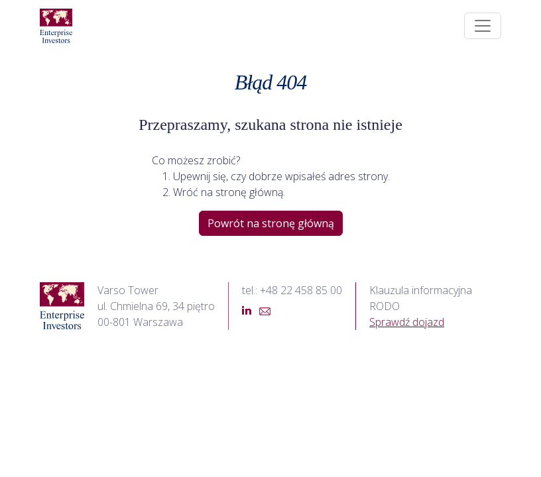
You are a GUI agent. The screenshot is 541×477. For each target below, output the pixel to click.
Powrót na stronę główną (271, 223)
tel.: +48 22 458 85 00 (292, 290)
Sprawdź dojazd (406, 322)
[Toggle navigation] (482, 26)
